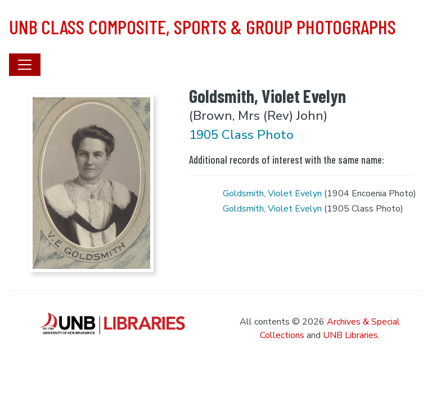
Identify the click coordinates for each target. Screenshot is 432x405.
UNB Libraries (350, 335)
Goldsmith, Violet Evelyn (272, 193)
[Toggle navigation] (24, 64)
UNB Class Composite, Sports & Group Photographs (202, 26)
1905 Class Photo (241, 134)
